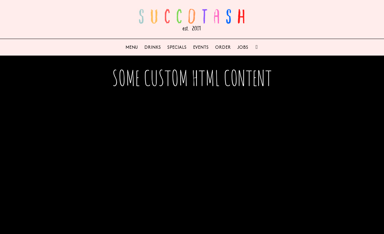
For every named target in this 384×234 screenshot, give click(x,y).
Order (223, 47)
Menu (131, 47)
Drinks (152, 47)
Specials (176, 47)
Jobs (242, 47)
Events (201, 47)
